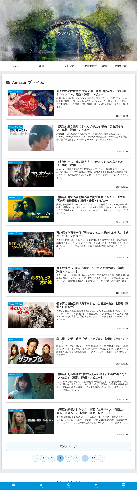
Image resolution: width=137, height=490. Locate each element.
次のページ (68, 446)
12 (93, 458)
